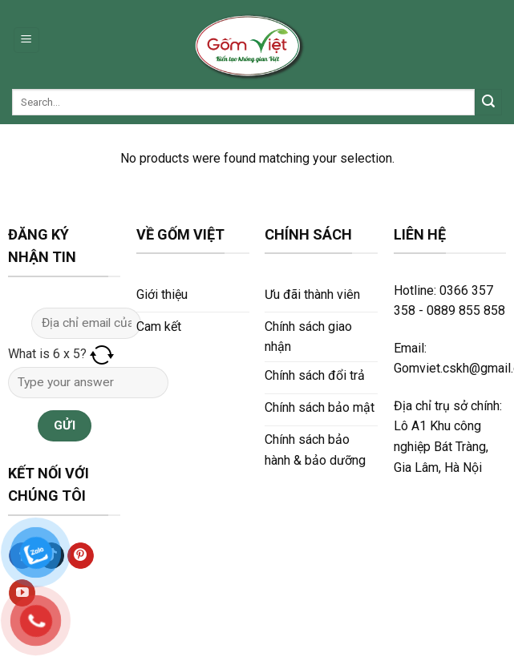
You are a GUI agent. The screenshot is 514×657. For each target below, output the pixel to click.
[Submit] (488, 102)
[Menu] (27, 40)
